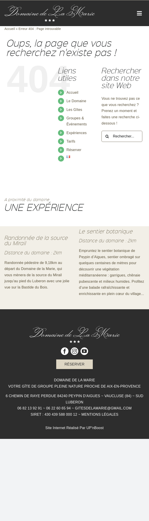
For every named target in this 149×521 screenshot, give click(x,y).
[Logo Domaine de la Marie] (49, 6)
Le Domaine (76, 101)
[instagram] (74, 351)
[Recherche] (107, 136)
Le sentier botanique (106, 231)
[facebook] (64, 351)
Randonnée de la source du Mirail (36, 240)
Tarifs (70, 141)
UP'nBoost (94, 428)
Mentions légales (99, 414)
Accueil (9, 29)
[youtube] (84, 351)
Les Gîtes (74, 110)
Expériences (76, 133)
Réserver (73, 150)
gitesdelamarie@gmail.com (103, 408)
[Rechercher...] (121, 136)
